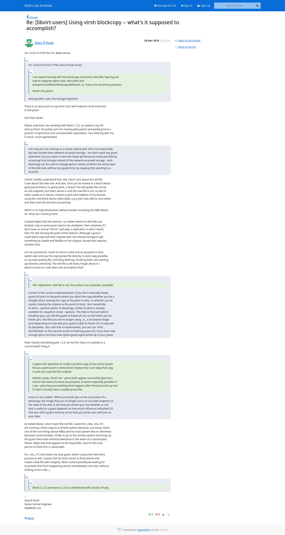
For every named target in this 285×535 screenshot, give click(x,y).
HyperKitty (143, 530)
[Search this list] (234, 6)
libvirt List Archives (38, 5)
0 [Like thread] (151, 514)
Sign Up (203, 5)
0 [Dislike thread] (158, 514)
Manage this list (165, 5)
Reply (29, 518)
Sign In (186, 5)
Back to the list (185, 47)
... (27, 60)
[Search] (257, 6)
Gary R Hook (44, 43)
